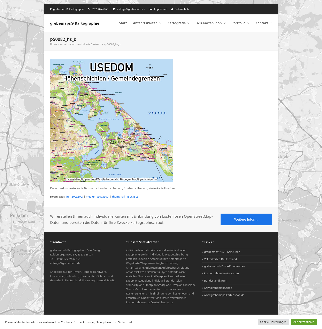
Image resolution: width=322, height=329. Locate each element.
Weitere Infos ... (246, 219)
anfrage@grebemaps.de (131, 9)
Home (53, 44)
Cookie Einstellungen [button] (273, 322)
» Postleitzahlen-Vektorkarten (220, 273)
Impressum (160, 9)
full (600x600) (74, 196)
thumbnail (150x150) (125, 196)
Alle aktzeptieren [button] (303, 322)
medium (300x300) (97, 196)
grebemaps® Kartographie (74, 23)
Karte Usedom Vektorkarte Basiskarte (81, 44)
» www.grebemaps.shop (217, 288)
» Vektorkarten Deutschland (219, 259)
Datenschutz (182, 9)
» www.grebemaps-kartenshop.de (223, 295)
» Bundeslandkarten (214, 280)
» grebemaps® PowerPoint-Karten (223, 266)
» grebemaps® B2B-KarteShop (221, 252)
